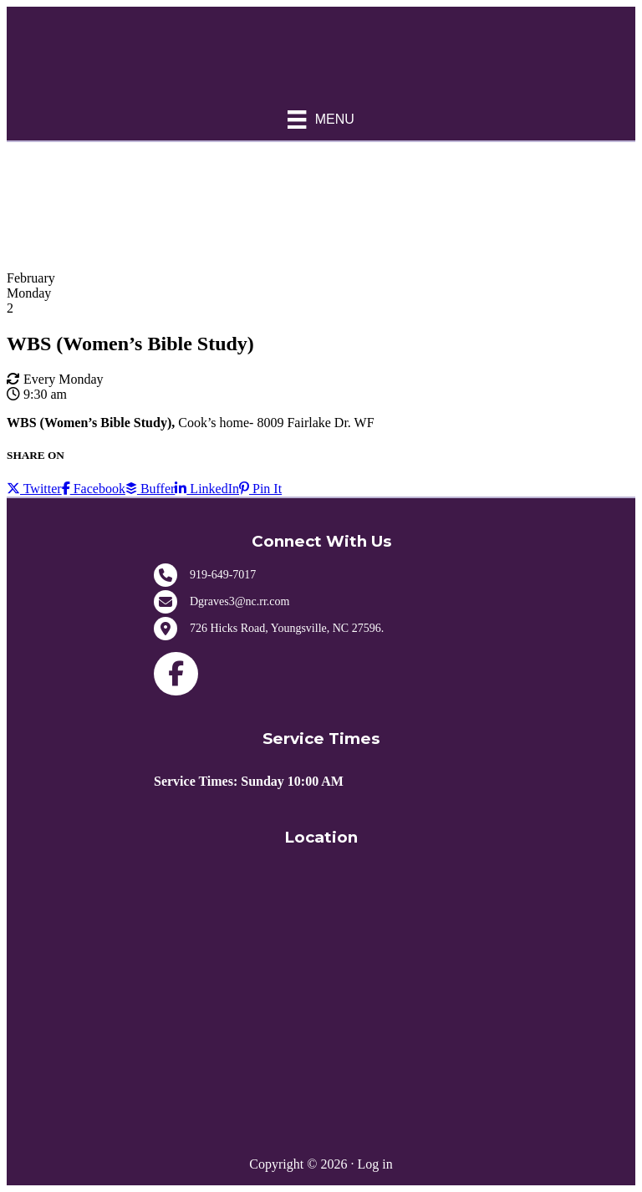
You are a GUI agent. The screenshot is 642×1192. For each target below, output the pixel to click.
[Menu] (321, 119)
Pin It (260, 488)
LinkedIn (207, 488)
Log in (374, 1164)
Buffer (150, 488)
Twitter (34, 488)
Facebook (93, 488)
